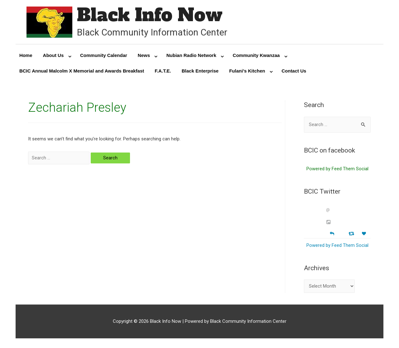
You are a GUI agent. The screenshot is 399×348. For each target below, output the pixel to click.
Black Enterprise (200, 71)
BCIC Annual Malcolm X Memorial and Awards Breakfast (81, 71)
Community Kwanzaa (256, 56)
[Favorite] (365, 235)
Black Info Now (151, 15)
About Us (53, 56)
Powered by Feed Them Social (337, 170)
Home (25, 56)
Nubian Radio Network (191, 56)
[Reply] (332, 234)
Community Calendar (103, 56)
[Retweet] (352, 234)
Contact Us (293, 71)
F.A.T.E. (163, 71)
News (144, 56)
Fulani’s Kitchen (247, 71)
